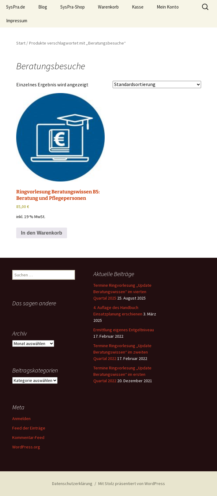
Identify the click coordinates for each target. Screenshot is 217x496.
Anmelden (21, 418)
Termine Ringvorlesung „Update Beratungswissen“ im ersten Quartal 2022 (122, 374)
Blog (42, 7)
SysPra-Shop (72, 7)
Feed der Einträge (28, 428)
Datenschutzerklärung (72, 483)
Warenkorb (108, 7)
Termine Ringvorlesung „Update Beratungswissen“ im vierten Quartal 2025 (122, 291)
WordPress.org (26, 447)
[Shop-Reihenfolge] (157, 84)
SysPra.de (15, 7)
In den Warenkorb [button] (41, 232)
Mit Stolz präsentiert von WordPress (131, 483)
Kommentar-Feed (28, 437)
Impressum (16, 20)
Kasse (138, 7)
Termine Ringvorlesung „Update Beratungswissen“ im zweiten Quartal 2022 (122, 352)
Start (20, 43)
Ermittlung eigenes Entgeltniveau (123, 329)
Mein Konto (168, 7)
